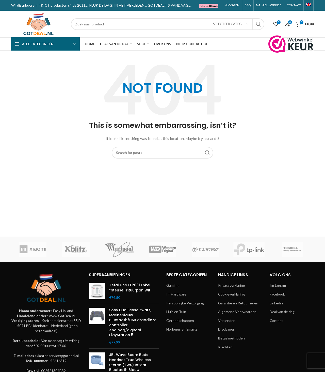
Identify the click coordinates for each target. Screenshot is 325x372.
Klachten (225, 347)
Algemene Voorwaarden (237, 311)
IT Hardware (176, 294)
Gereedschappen (180, 320)
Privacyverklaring (231, 285)
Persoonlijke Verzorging (185, 303)
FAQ (248, 5)
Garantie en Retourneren (238, 303)
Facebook (277, 294)
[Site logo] (38, 23)
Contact (276, 320)
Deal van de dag (282, 311)
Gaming (172, 285)
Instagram (278, 285)
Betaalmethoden (231, 338)
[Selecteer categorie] (231, 24)
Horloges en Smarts (182, 329)
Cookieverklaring (231, 294)
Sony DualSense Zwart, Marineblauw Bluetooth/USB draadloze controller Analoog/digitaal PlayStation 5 (132, 322)
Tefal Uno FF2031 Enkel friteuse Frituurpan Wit (129, 288)
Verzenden (226, 320)
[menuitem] (308, 5)
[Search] (167, 24)
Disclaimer (226, 329)
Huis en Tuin (176, 311)
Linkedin (276, 303)
